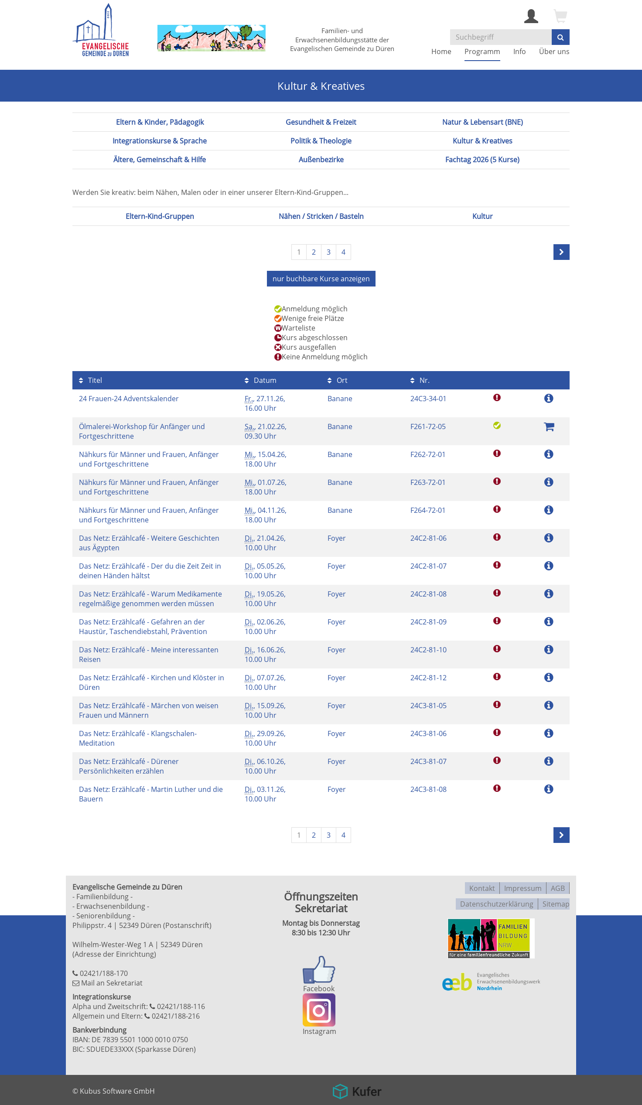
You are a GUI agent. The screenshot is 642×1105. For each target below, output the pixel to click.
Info (519, 51)
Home (441, 51)
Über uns (554, 51)
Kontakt (482, 885)
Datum (261, 379)
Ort (338, 379)
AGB (558, 885)
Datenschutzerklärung (496, 899)
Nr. (420, 379)
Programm (482, 51)
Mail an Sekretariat (112, 981)
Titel (90, 379)
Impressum (523, 885)
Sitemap (556, 899)
